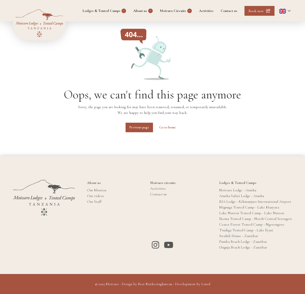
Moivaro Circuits (173, 10)
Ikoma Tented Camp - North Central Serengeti (255, 218)
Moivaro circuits (163, 182)
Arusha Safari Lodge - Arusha (241, 195)
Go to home (167, 127)
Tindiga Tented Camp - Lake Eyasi (246, 230)
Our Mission (96, 190)
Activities (206, 10)
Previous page (139, 127)
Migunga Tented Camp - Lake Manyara (249, 207)
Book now (256, 11)
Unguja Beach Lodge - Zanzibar (243, 247)
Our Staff (94, 201)
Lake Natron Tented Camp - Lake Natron (251, 213)
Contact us (229, 10)
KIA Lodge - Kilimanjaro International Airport (255, 201)
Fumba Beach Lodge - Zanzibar (243, 241)
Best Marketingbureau (155, 284)
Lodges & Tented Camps (101, 10)
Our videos (95, 195)
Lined (205, 284)
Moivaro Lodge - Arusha (237, 190)
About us (140, 10)
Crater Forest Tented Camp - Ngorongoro (251, 224)
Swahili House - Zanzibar (238, 235)
